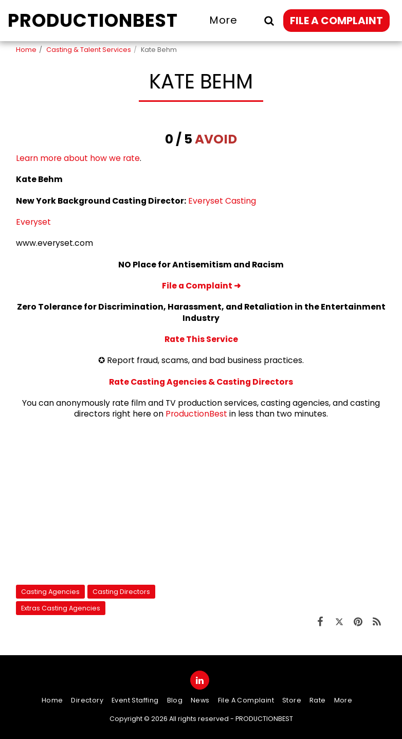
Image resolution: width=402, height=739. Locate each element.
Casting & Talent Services (88, 49)
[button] (269, 20)
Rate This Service (201, 339)
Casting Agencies (50, 591)
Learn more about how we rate (78, 158)
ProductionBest (196, 414)
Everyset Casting (222, 201)
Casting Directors (121, 591)
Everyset (33, 222)
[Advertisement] (201, 502)
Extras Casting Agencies (60, 608)
